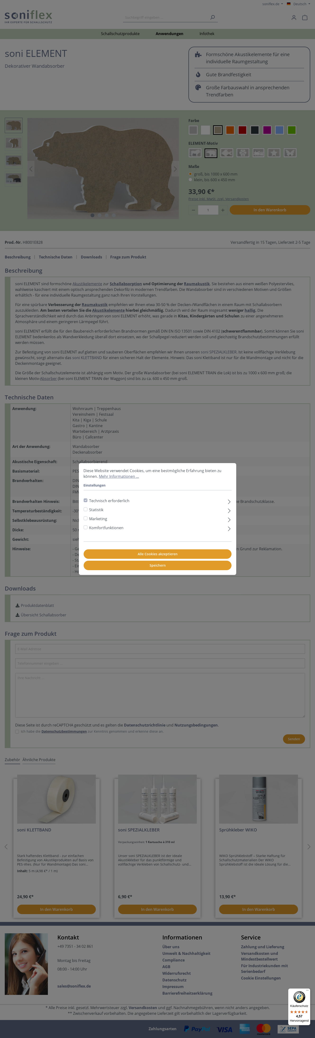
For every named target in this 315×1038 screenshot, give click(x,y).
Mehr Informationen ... (119, 476)
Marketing (98, 518)
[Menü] (307, 991)
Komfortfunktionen (106, 527)
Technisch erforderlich (109, 500)
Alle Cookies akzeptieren (158, 554)
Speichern (158, 565)
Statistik (96, 509)
